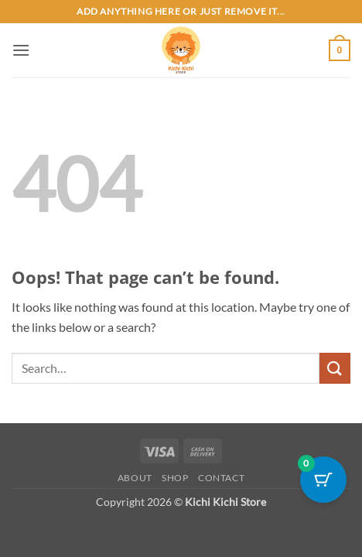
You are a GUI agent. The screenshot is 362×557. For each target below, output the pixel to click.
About (135, 478)
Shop (175, 478)
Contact (221, 478)
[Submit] (334, 368)
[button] (21, 50)
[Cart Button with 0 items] (323, 479)
